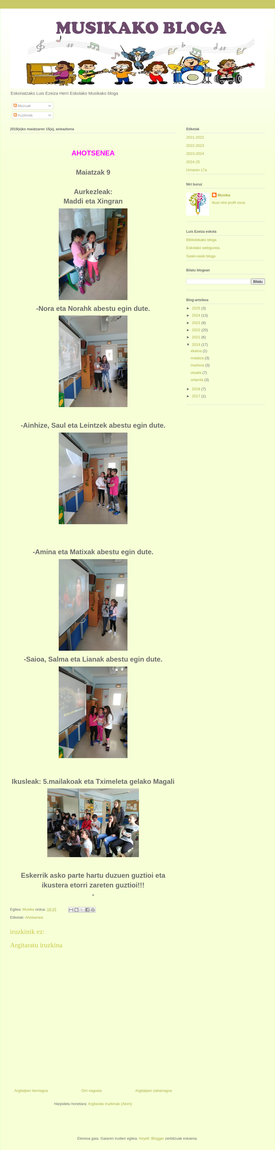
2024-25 (193, 162)
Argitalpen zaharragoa (153, 1090)
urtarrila (198, 380)
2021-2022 (195, 137)
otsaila (197, 372)
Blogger (157, 1138)
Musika (224, 195)
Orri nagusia (91, 1090)
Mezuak (22, 106)
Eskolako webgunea (202, 248)
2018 (196, 389)
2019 (196, 344)
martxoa (198, 365)
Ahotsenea (34, 917)
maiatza (198, 358)
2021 (196, 337)
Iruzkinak (23, 115)
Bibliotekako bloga (201, 240)
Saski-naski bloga (200, 256)
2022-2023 (195, 145)
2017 (196, 396)
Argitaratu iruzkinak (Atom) (110, 1104)
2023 (196, 323)
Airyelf (144, 1138)
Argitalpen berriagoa (31, 1090)
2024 (196, 315)
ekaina (197, 351)
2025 (196, 308)
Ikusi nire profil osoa (228, 202)
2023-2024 (195, 153)
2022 (196, 330)
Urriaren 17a (196, 170)
